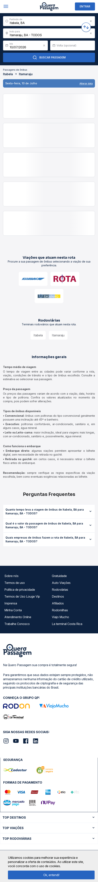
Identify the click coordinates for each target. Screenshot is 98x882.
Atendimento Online (17, 617)
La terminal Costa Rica (67, 624)
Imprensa (10, 603)
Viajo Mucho (60, 617)
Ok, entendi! (51, 875)
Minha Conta (13, 610)
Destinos (58, 596)
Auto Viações (61, 583)
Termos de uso (14, 583)
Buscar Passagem (49, 57)
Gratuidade (59, 576)
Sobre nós (11, 576)
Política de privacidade (19, 589)
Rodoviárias (60, 589)
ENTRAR (85, 6)
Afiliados (58, 603)
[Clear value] (44, 45)
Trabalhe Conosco (17, 624)
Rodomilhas (60, 610)
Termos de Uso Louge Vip (22, 596)
